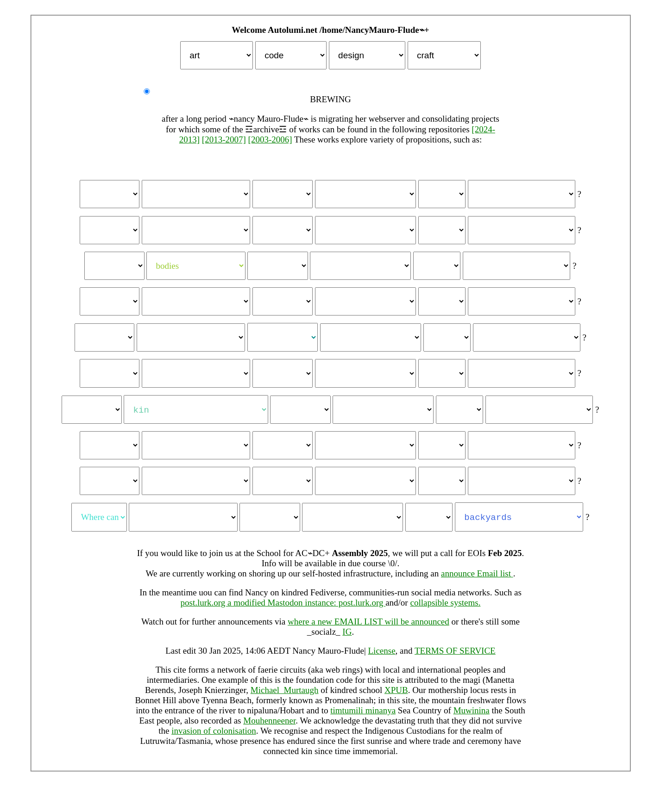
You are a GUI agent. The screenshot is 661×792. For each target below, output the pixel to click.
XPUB (396, 695)
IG (347, 637)
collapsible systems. (445, 608)
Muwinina (471, 716)
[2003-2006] (270, 139)
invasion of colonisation (213, 736)
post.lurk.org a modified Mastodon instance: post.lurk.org (283, 608)
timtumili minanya (363, 716)
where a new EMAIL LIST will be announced (368, 627)
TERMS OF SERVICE (455, 656)
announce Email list (477, 579)
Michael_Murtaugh (285, 695)
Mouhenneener (269, 726)
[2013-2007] (224, 139)
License (382, 656)
